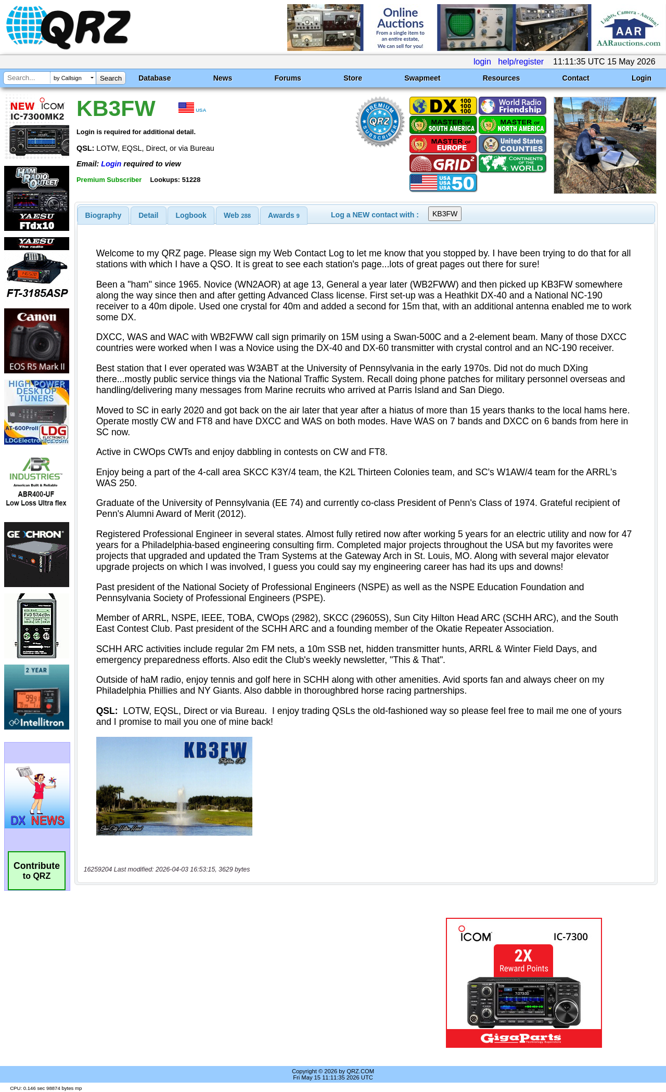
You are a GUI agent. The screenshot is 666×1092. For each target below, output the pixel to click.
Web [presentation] (237, 215)
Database (154, 78)
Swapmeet (422, 78)
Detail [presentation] (148, 215)
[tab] (104, 215)
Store (352, 78)
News (223, 78)
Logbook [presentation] (191, 215)
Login (641, 78)
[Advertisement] (240, 983)
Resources (501, 78)
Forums (288, 78)
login (482, 61)
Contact (576, 78)
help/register (521, 61)
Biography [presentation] (103, 215)
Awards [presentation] (284, 215)
